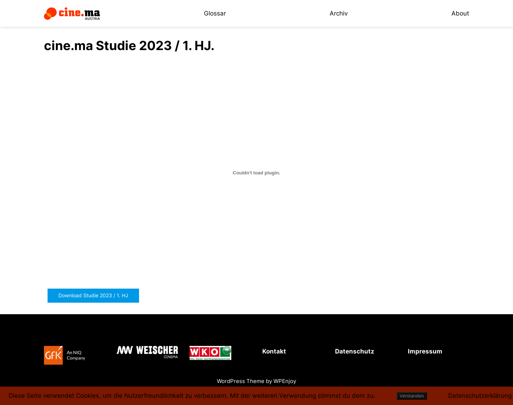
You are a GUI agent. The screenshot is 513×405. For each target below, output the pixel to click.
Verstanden (412, 396)
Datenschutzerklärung (480, 395)
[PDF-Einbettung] (256, 173)
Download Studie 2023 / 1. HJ (93, 295)
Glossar (215, 13)
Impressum (425, 351)
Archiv (339, 13)
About (460, 13)
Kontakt (274, 351)
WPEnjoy (284, 381)
